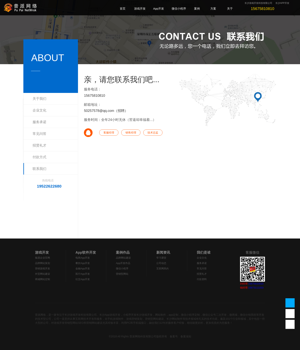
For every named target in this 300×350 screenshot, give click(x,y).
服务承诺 (39, 122)
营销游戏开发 (42, 268)
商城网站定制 (42, 279)
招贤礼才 (39, 145)
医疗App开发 (82, 273)
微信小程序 (122, 268)
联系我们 (39, 169)
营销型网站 (122, 273)
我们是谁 (204, 252)
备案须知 (185, 336)
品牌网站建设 (123, 257)
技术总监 (153, 132)
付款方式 (39, 157)
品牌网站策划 (42, 263)
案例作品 (123, 252)
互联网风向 (162, 268)
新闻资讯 (163, 252)
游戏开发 (42, 252)
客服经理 (108, 132)
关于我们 (39, 99)
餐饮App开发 (82, 263)
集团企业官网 (42, 257)
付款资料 (202, 279)
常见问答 (39, 134)
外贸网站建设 (42, 273)
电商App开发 (82, 257)
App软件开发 (85, 252)
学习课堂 (161, 257)
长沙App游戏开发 (109, 314)
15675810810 (94, 96)
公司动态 (161, 263)
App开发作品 (123, 263)
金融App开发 (82, 268)
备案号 (174, 336)
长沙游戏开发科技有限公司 (258, 3)
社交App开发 (82, 279)
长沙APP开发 (282, 3)
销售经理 (130, 132)
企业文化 (39, 110)
